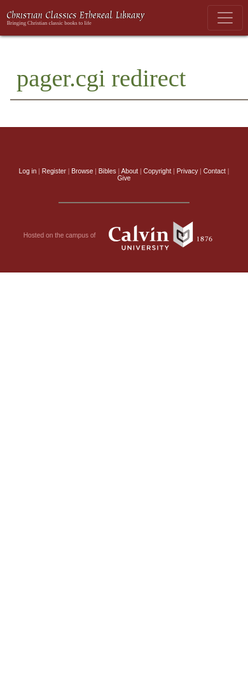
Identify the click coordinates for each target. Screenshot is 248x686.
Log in (28, 171)
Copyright (158, 171)
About (129, 171)
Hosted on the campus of (124, 235)
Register (54, 171)
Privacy (187, 171)
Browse (82, 171)
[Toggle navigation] (225, 17)
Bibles (107, 171)
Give (123, 178)
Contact (214, 171)
